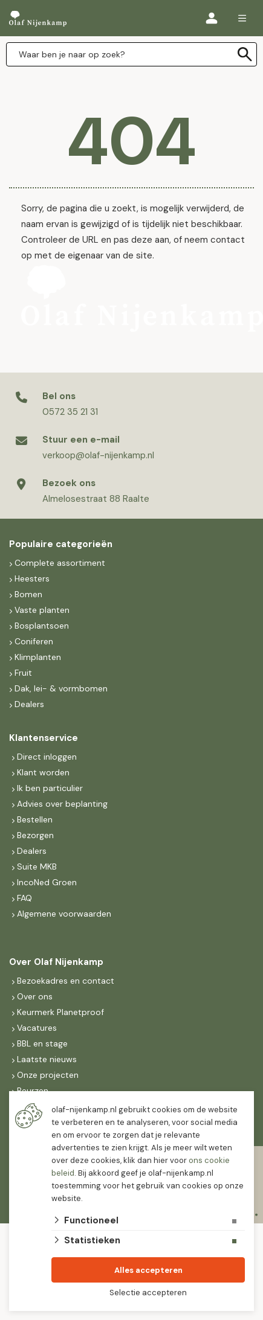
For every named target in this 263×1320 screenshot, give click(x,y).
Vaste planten (42, 609)
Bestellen (35, 819)
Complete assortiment (61, 562)
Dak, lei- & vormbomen (61, 688)
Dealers (29, 704)
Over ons (35, 996)
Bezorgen (35, 835)
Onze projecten (48, 1074)
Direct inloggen (47, 756)
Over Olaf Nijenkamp (56, 962)
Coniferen (34, 641)
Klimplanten (38, 657)
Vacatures (37, 1027)
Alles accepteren (148, 1270)
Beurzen (32, 1090)
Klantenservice (43, 738)
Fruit (23, 672)
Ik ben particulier (50, 788)
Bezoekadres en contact (65, 980)
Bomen (28, 594)
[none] (245, 54)
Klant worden (43, 772)
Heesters (32, 578)
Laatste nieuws (47, 1059)
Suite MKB (37, 866)
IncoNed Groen (47, 882)
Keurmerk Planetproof (60, 1012)
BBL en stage (42, 1043)
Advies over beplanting (62, 803)
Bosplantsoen (42, 625)
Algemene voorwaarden (64, 913)
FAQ (24, 897)
